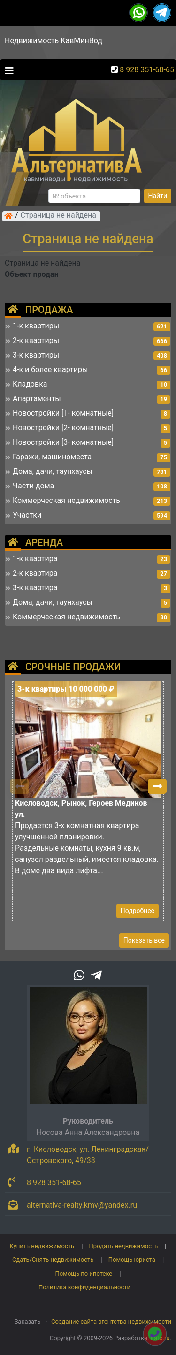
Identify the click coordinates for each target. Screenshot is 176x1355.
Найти (158, 195)
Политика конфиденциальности (84, 1287)
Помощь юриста (131, 1259)
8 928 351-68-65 (147, 69)
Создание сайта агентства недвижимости (111, 1321)
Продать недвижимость (123, 1245)
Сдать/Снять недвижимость (52, 1259)
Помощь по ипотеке (84, 1273)
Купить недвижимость (42, 1245)
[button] (157, 786)
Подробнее (137, 910)
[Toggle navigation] (7, 70)
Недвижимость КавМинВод (53, 40)
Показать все (144, 940)
